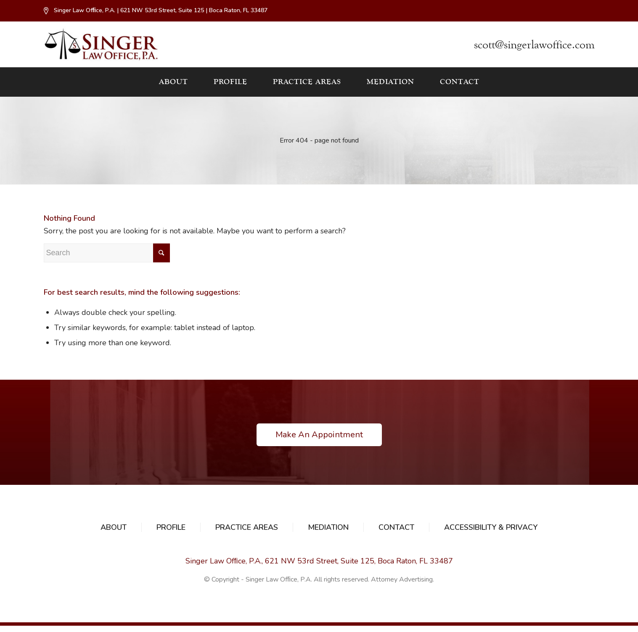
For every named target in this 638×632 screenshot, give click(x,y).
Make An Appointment (319, 434)
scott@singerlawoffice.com (534, 45)
